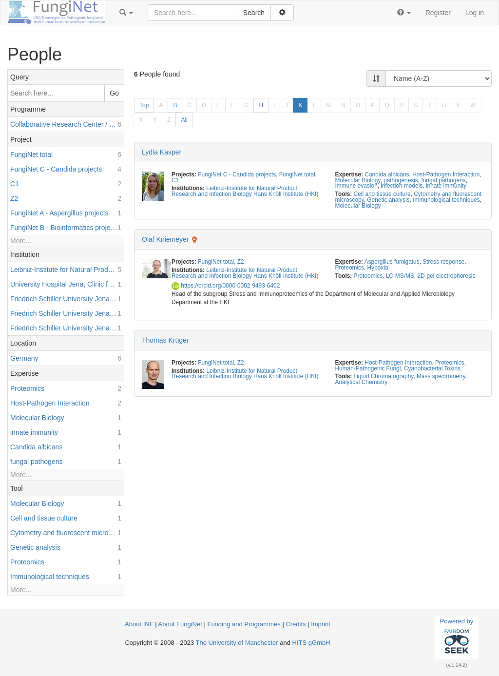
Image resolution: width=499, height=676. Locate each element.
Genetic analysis (388, 199)
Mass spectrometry (441, 376)
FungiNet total (297, 174)
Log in (474, 13)
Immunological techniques (446, 199)
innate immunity (446, 185)
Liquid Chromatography (384, 376)
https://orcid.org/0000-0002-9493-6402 (226, 285)
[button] (126, 12)
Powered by (457, 637)
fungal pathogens (443, 180)
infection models (401, 185)
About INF (139, 624)
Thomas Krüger (165, 340)
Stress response (443, 261)
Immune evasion (356, 185)
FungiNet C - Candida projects (237, 174)
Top (144, 105)
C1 (175, 180)
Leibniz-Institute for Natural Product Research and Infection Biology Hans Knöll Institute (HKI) (245, 191)
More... (21, 241)
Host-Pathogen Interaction (446, 174)
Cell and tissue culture (382, 194)
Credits (296, 624)
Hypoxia (377, 267)
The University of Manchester (237, 642)
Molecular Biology (358, 180)
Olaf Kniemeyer (165, 239)
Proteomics (349, 267)
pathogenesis (401, 180)
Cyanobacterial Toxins (432, 368)
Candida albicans (387, 174)
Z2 (240, 261)
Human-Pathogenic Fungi (368, 368)
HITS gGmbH (311, 642)
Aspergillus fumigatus (392, 261)
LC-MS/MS (400, 275)
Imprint (320, 624)
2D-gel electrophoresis (446, 275)
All (184, 119)
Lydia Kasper (161, 152)
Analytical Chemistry (361, 382)
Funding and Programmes (243, 624)
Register (438, 13)
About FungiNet (180, 624)
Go (114, 93)
